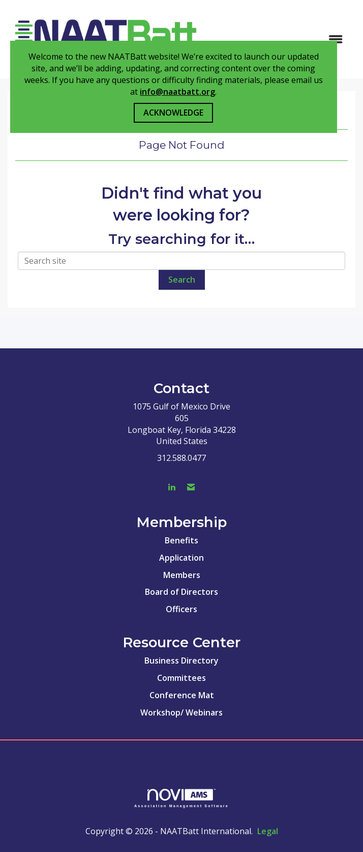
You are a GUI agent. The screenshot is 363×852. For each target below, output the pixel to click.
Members (181, 575)
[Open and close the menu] (278, 39)
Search (181, 279)
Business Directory (181, 660)
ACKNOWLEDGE (173, 112)
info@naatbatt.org (177, 91)
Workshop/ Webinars (181, 712)
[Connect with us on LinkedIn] (171, 487)
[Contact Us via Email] (191, 487)
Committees (181, 677)
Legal (267, 831)
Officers (181, 609)
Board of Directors (181, 591)
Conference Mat (181, 695)
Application (181, 557)
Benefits (181, 540)
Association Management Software (181, 798)
